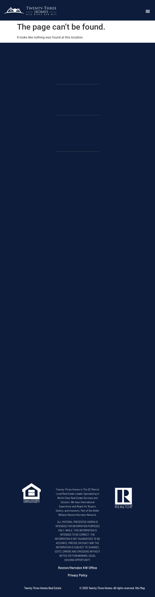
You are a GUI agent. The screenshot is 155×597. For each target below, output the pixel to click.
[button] (148, 11)
